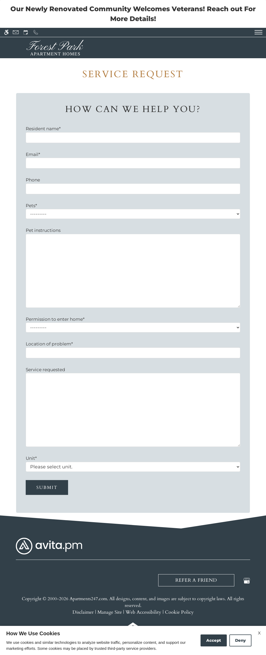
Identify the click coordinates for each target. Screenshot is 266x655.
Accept (213, 640)
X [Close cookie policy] (259, 633)
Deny (240, 640)
